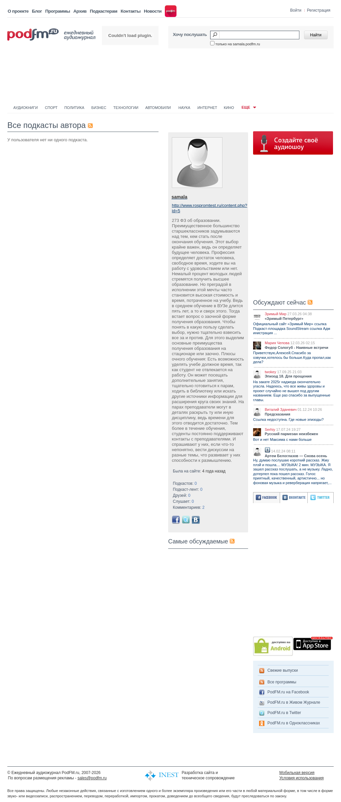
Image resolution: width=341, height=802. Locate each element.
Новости (153, 11)
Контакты (131, 11)
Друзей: (181, 495)
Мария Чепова (277, 343)
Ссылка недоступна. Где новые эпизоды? (288, 419)
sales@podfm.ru (92, 778)
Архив (79, 11)
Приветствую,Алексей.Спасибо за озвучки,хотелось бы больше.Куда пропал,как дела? (292, 357)
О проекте (18, 11)
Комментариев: (188, 507)
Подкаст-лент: (187, 489)
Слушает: (183, 501)
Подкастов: (185, 483)
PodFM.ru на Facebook (288, 692)
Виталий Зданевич (280, 409)
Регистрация (318, 10)
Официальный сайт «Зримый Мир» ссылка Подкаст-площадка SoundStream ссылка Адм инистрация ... (291, 328)
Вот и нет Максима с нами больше (282, 439)
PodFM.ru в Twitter (284, 712)
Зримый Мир (275, 314)
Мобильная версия (297, 772)
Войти (295, 10)
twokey (270, 372)
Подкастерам (103, 11)
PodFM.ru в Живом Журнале (293, 702)
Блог (37, 11)
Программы (57, 11)
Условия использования (301, 778)
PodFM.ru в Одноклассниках (293, 723)
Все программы (281, 682)
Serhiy (270, 429)
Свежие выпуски (282, 670)
